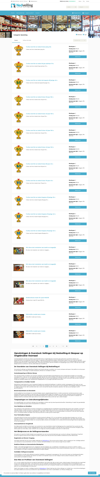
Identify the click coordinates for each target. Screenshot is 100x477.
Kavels (16, 40)
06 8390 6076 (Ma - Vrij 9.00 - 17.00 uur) (19, 1)
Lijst (85, 34)
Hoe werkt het (20, 13)
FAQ (84, 1)
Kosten (38, 13)
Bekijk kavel (77, 56)
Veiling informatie (27, 40)
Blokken (79, 34)
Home (12, 13)
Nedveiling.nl (46, 440)
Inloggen (86, 13)
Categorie (83, 7)
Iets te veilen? (30, 13)
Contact (87, 1)
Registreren (76, 13)
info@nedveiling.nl (33, 1)
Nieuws (80, 1)
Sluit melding (92, 472)
